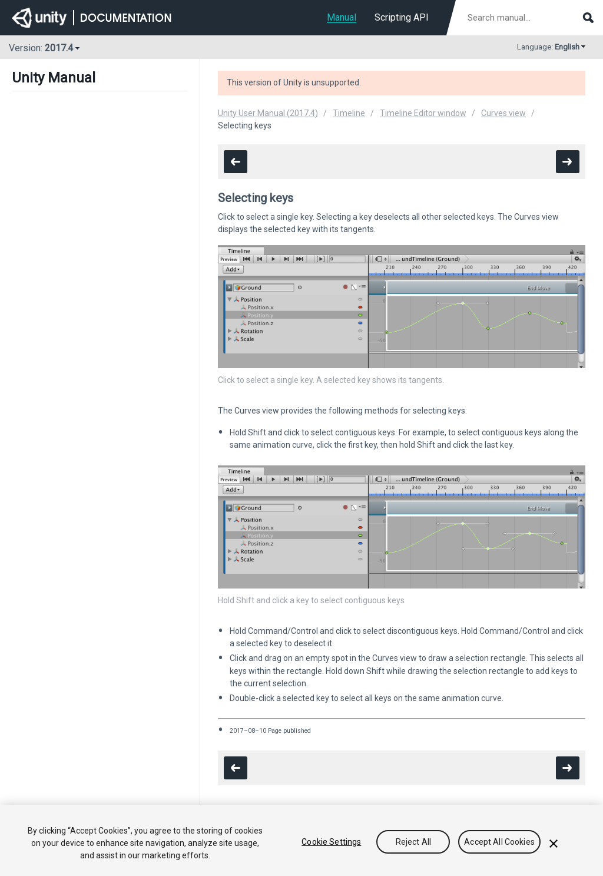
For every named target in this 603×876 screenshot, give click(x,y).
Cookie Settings (331, 842)
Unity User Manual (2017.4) (268, 113)
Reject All (413, 842)
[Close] (553, 844)
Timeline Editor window (423, 113)
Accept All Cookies (499, 842)
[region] (301, 840)
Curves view (503, 113)
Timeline (349, 113)
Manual (341, 17)
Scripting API (402, 17)
